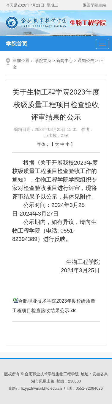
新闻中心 (64, 60)
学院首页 (16, 44)
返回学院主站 (94, 5)
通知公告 (86, 60)
